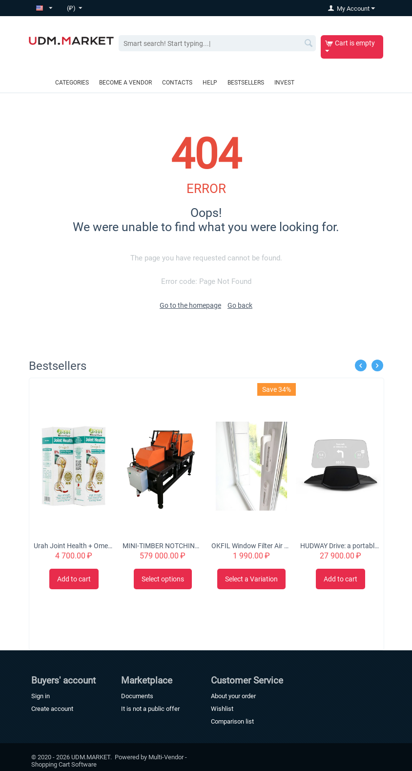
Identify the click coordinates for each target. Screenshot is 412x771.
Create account (52, 708)
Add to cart (74, 579)
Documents (137, 696)
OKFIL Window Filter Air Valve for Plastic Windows (251, 546)
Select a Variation (251, 579)
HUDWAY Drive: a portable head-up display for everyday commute (340, 546)
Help (210, 82)
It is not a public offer (150, 708)
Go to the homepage (190, 305)
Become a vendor (125, 82)
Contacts (177, 82)
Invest (284, 82)
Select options (163, 579)
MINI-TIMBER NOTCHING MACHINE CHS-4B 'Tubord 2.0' (163, 546)
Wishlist (222, 708)
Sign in (40, 696)
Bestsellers (245, 82)
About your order (233, 696)
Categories (72, 82)
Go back (239, 305)
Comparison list (232, 721)
